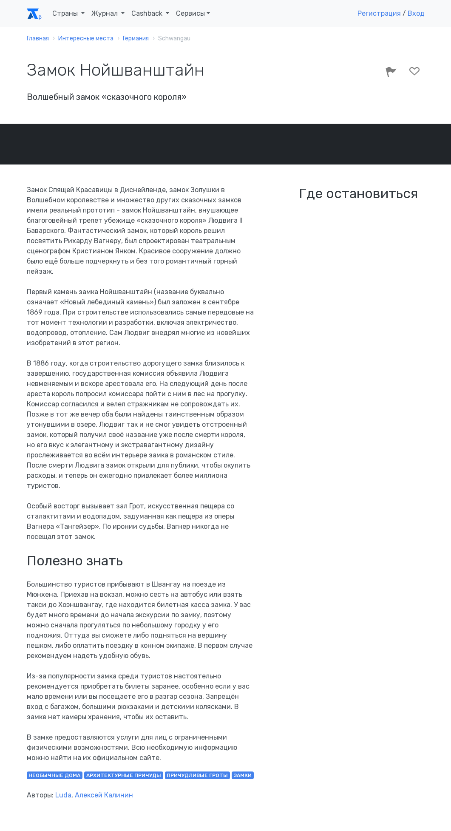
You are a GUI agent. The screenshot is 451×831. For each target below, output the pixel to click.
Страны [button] (65, 13)
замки (243, 775)
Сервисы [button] (190, 13)
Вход (416, 13)
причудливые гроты (197, 775)
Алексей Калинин (104, 795)
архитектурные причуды (123, 775)
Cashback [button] (147, 13)
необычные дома (54, 775)
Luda (63, 795)
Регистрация (379, 13)
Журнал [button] (105, 13)
